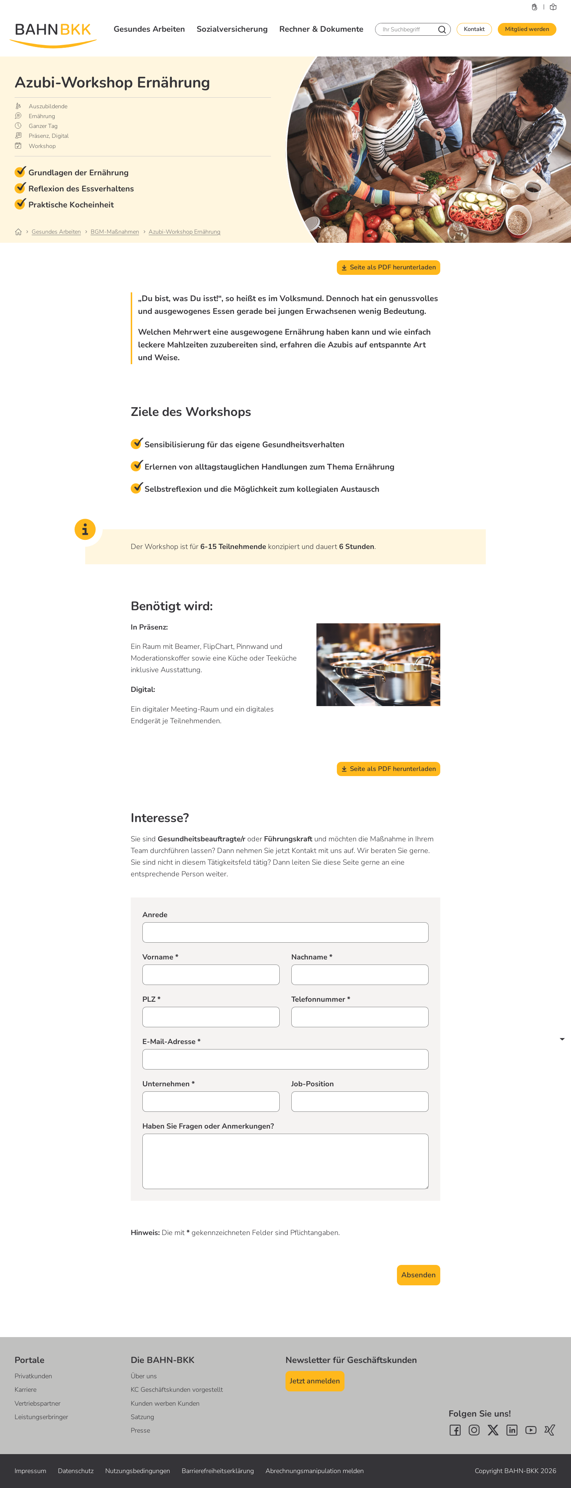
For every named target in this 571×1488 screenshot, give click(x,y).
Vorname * (160, 957)
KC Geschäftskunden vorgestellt (177, 1389)
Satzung (142, 1417)
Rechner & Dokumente (321, 29)
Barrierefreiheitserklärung (218, 1470)
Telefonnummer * (320, 999)
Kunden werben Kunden (165, 1403)
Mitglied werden (527, 29)
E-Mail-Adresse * (171, 1042)
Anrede (155, 915)
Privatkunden (33, 1376)
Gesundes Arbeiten (149, 29)
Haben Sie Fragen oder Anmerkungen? (208, 1126)
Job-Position (312, 1084)
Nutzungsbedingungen (137, 1470)
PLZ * (151, 999)
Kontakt (474, 29)
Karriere (25, 1389)
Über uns (144, 1376)
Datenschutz (76, 1470)
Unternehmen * (168, 1084)
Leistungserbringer (41, 1417)
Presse (140, 1430)
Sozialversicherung (232, 29)
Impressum (30, 1470)
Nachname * (311, 957)
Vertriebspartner (37, 1403)
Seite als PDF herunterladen (388, 267)
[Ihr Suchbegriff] (404, 29)
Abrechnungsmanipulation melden (314, 1470)
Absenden (418, 1275)
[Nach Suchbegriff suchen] (442, 29)
